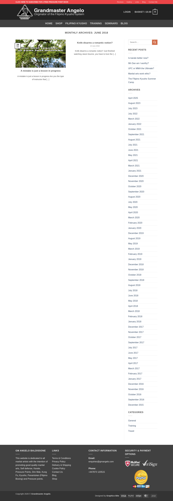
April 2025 (133, 98)
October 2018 (134, 275)
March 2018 (134, 311)
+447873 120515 (97, 472)
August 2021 (134, 140)
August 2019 (134, 238)
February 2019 (135, 254)
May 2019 (133, 243)
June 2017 (133, 353)
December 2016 (136, 384)
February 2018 (135, 316)
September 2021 (136, 134)
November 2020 (136, 181)
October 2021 (134, 129)
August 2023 (134, 103)
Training (96, 23)
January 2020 (134, 228)
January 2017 (134, 379)
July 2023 (133, 108)
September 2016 (136, 399)
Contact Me (153, 2)
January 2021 (134, 171)
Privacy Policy (59, 461)
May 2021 (133, 155)
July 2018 (133, 290)
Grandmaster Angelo (40, 494)
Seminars (111, 23)
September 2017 (136, 342)
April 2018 (133, 306)
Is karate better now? (138, 58)
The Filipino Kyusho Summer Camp (142, 80)
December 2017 (136, 327)
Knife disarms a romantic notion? (95, 43)
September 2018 (136, 280)
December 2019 (136, 233)
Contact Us (57, 472)
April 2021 (133, 160)
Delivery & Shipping (61, 465)
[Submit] (154, 42)
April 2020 (133, 212)
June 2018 (133, 295)
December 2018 (136, 264)
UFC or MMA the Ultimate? (141, 68)
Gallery (129, 2)
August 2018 (134, 285)
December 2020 (136, 176)
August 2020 (134, 197)
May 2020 (133, 207)
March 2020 (134, 217)
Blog (144, 2)
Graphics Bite (112, 496)
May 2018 (133, 301)
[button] (146, 12)
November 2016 (136, 389)
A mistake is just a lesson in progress (41, 71)
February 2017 (135, 373)
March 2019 (134, 249)
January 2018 (134, 321)
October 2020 (134, 186)
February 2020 (135, 223)
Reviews (120, 2)
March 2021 (134, 166)
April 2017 (133, 363)
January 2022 (134, 124)
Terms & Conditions (61, 458)
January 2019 (134, 259)
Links (137, 2)
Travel (131, 431)
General (132, 420)
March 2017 (134, 368)
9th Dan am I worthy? (139, 63)
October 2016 (134, 394)
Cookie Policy (58, 468)
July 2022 (133, 114)
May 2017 (133, 358)
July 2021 (133, 145)
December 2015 (136, 405)
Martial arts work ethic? (139, 73)
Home (49, 23)
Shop (59, 23)
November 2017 (136, 332)
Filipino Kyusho (76, 23)
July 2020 (133, 202)
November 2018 (136, 269)
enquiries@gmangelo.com (101, 461)
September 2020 (136, 192)
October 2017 (134, 337)
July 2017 (133, 347)
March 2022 (134, 119)
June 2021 (133, 150)
